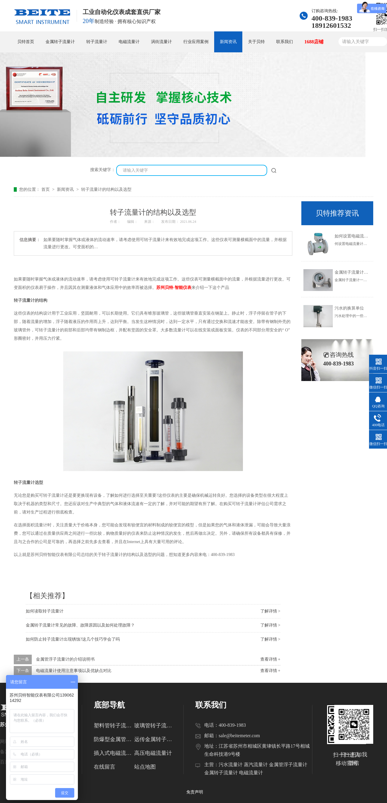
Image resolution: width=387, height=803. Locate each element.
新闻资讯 (228, 41)
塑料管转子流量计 (114, 726)
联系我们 (284, 41)
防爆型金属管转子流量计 (114, 739)
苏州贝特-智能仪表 (173, 287)
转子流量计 (96, 41)
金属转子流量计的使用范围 (360, 272)
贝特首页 (25, 41)
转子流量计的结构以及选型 (106, 189)
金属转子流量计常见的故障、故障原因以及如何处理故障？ (80, 625)
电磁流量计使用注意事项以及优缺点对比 (73, 670)
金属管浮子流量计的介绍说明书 (65, 659)
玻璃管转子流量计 (154, 726)
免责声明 (194, 792)
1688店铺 (313, 41)
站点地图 (145, 767)
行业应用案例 (195, 41)
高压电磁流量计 (153, 753)
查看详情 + (270, 659)
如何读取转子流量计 (45, 611)
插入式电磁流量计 (114, 753)
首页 (46, 189)
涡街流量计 (161, 41)
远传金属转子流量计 (154, 739)
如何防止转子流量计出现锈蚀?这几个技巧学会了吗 (73, 639)
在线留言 (104, 767)
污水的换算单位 (349, 308)
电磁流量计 (129, 41)
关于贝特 (256, 41)
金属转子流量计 (60, 41)
